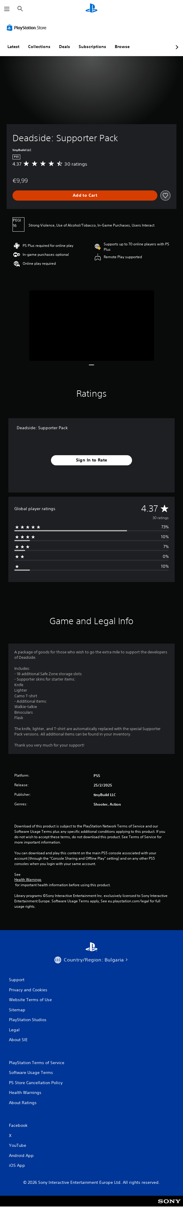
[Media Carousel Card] (91, 325)
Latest (13, 46)
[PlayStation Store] (28, 27)
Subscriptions (92, 46)
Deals (64, 46)
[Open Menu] (6, 9)
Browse (122, 46)
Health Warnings (27, 879)
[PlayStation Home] (91, 9)
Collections (39, 46)
